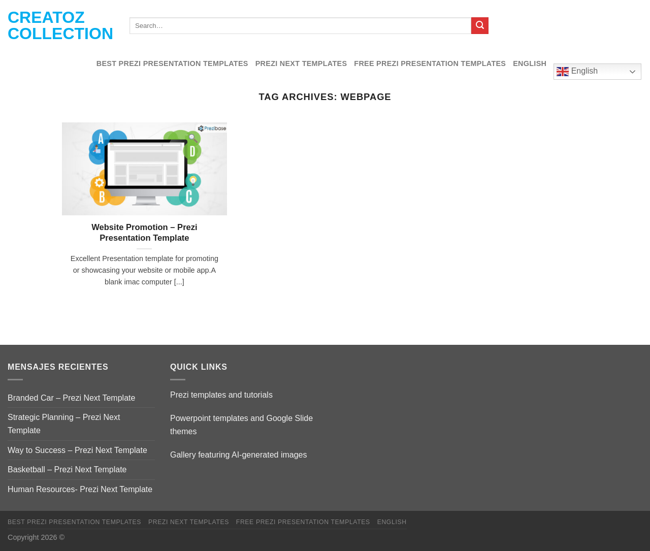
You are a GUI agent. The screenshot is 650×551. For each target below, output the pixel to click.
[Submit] (480, 26)
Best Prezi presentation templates (172, 63)
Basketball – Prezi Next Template (67, 469)
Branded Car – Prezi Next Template (71, 398)
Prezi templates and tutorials (221, 395)
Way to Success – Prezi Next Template (77, 450)
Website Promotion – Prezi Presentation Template (144, 232)
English (529, 63)
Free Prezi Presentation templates (430, 63)
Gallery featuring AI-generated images (238, 454)
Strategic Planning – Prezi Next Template (64, 424)
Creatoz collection (60, 25)
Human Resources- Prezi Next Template (80, 489)
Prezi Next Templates (301, 63)
